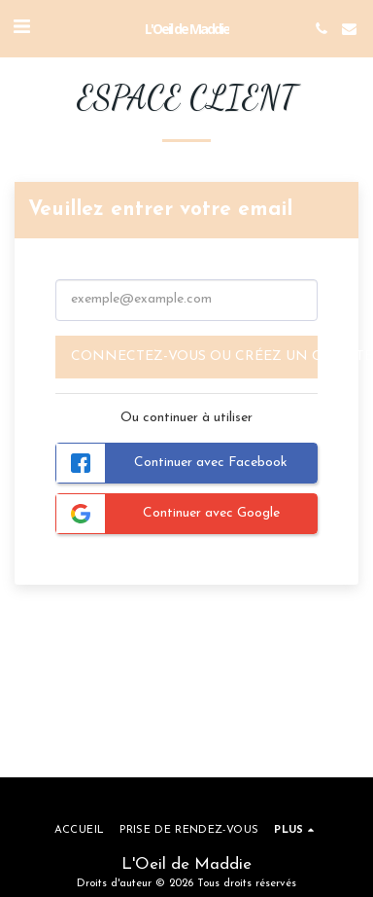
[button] (21, 28)
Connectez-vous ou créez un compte (194, 356)
